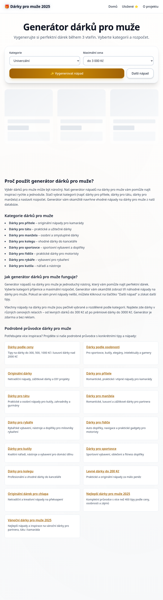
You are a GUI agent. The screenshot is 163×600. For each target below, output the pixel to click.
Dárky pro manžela (100, 396)
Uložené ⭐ (130, 6)
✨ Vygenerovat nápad (66, 73)
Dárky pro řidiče (98, 422)
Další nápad (140, 73)
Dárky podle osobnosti (103, 347)
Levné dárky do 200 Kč (102, 471)
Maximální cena (93, 52)
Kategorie (15, 52)
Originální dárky (20, 373)
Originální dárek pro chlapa (28, 494)
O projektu (150, 6)
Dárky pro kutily (20, 449)
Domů (112, 6)
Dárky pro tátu (19, 396)
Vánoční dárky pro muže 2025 (29, 520)
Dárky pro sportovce (101, 449)
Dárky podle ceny (21, 347)
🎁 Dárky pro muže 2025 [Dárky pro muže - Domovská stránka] (27, 6)
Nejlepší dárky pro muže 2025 (108, 494)
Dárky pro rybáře (20, 422)
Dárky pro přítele (99, 373)
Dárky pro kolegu (20, 471)
